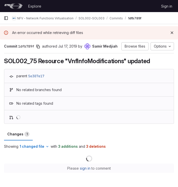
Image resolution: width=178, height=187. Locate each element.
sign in (85, 168)
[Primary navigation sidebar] (6, 18)
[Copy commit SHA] (38, 47)
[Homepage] (13, 6)
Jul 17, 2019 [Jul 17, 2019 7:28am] (67, 46)
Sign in (166, 6)
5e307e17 (36, 76)
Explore (34, 6)
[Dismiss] (172, 33)
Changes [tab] (18, 134)
